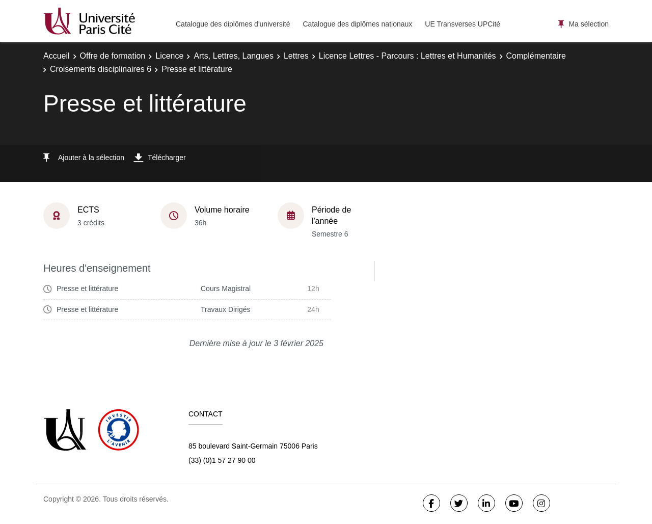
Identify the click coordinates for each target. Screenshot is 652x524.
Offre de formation (113, 55)
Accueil (56, 55)
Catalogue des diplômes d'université (233, 24)
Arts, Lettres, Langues (234, 55)
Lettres (296, 55)
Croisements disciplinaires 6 (100, 69)
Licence (169, 55)
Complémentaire (536, 55)
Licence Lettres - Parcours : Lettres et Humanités (407, 55)
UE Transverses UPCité (462, 24)
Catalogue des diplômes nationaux (357, 24)
